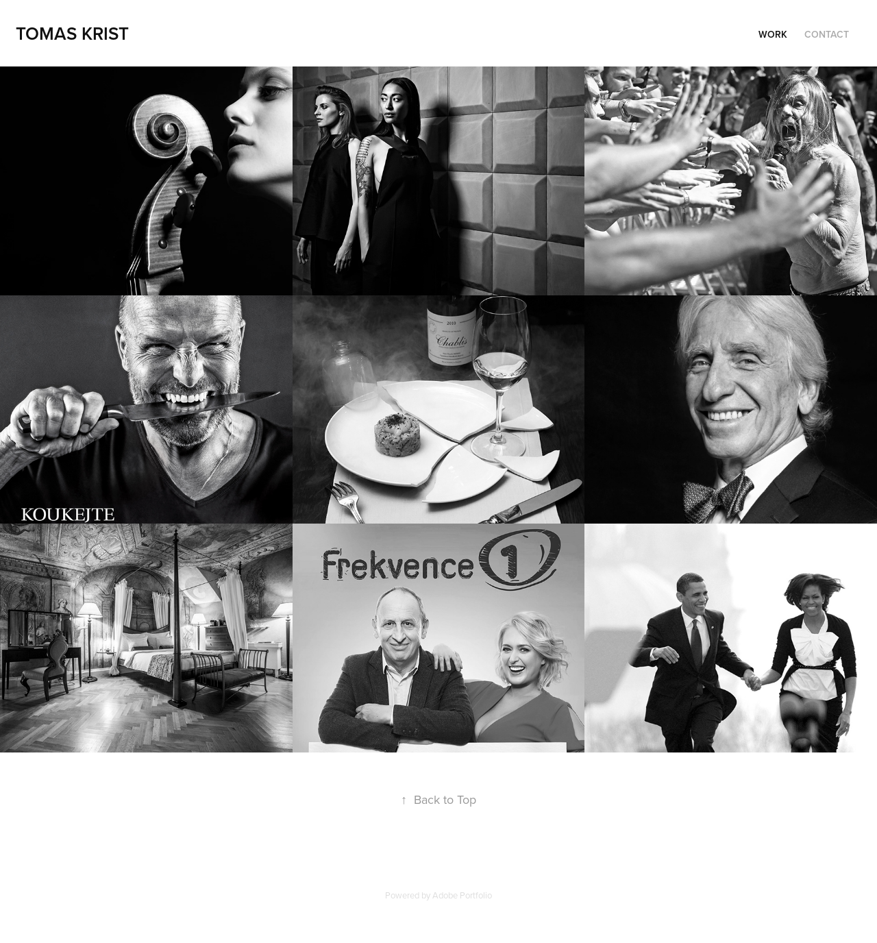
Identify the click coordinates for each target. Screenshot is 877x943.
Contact (826, 34)
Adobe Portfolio (462, 895)
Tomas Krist (72, 33)
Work (772, 34)
